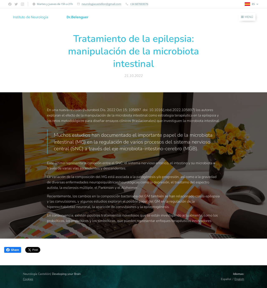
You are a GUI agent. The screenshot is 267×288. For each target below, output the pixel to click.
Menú (247, 17)
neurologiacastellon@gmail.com (101, 4)
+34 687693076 (139, 4)
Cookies (28, 279)
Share (12, 250)
